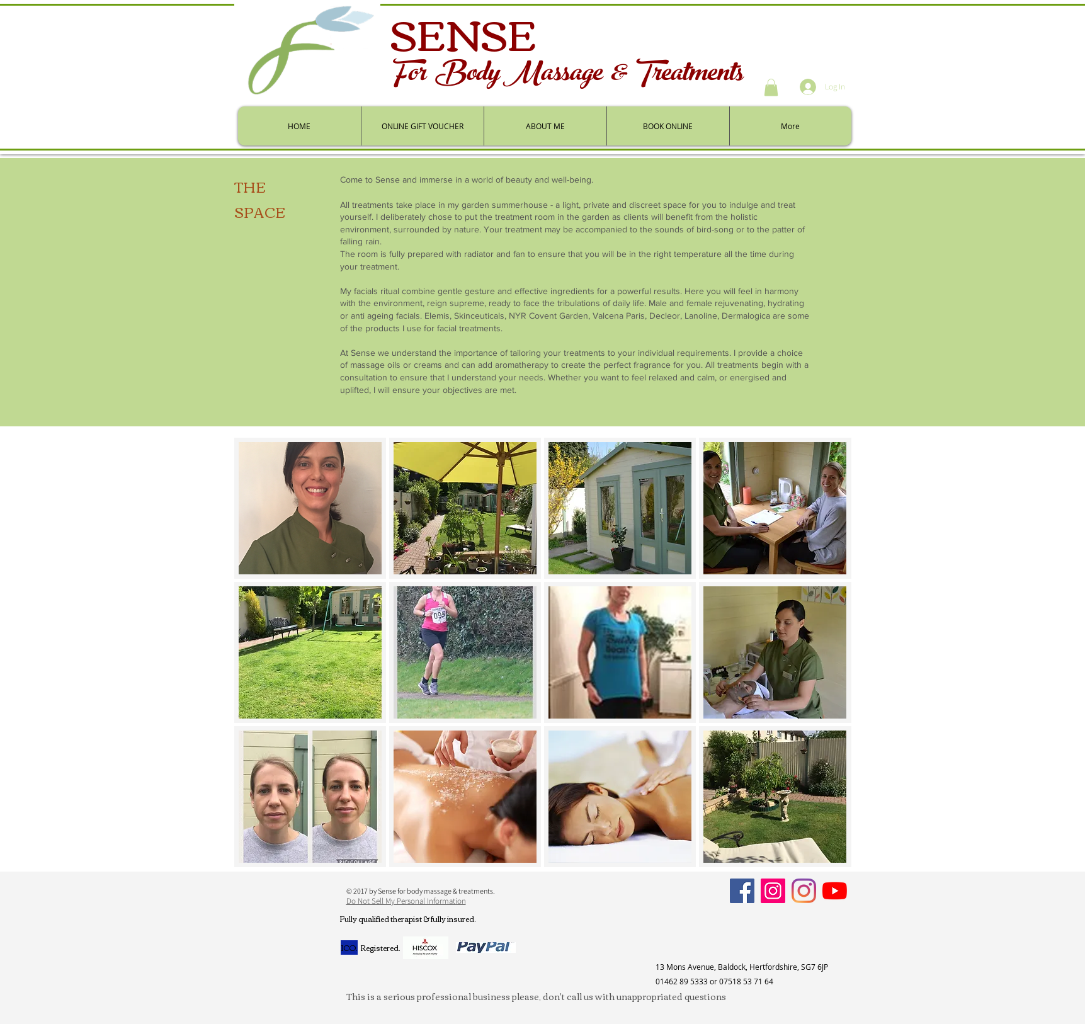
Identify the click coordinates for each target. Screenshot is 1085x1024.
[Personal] (804, 891)
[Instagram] (773, 891)
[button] (771, 87)
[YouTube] (834, 891)
